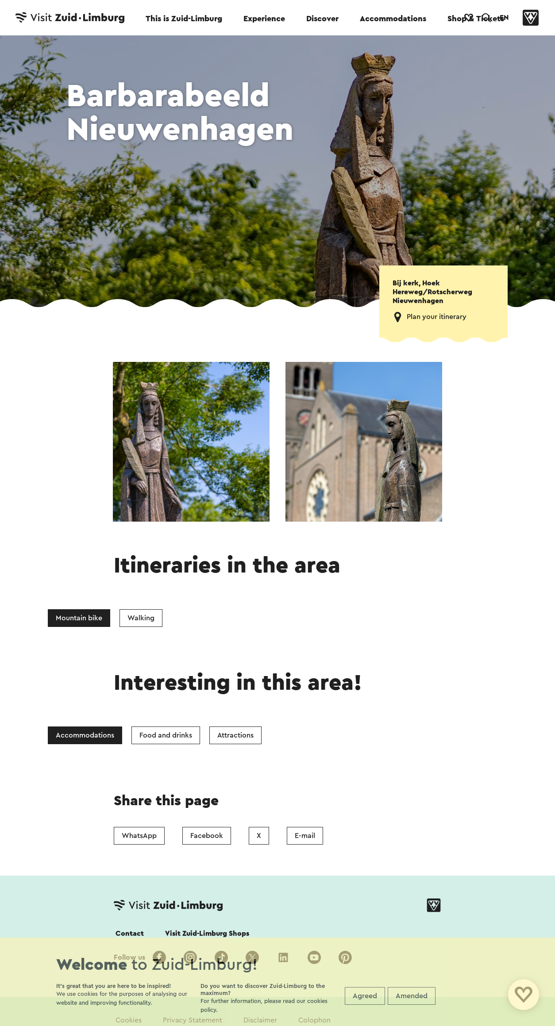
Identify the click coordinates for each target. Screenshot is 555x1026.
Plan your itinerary (436, 316)
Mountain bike (79, 618)
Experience (264, 19)
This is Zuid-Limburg (184, 19)
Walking (140, 618)
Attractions (235, 735)
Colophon (314, 1020)
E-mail (305, 835)
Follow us (129, 957)
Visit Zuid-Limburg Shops (207, 933)
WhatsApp (139, 835)
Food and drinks (165, 735)
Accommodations (393, 19)
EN (504, 17)
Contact (130, 933)
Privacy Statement (192, 1020)
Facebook (206, 835)
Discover (322, 19)
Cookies (129, 1020)
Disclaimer (260, 1020)
